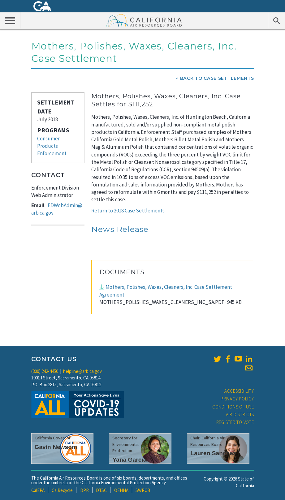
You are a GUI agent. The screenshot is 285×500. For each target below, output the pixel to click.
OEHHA (121, 490)
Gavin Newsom (56, 447)
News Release (120, 229)
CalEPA (38, 490)
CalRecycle (62, 490)
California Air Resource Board (144, 20)
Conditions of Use (233, 407)
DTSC (101, 490)
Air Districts (240, 414)
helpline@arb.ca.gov (82, 371)
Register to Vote (235, 422)
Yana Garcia (129, 459)
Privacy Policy (237, 399)
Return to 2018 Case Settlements (128, 210)
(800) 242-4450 (44, 371)
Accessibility (239, 391)
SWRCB (143, 490)
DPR (84, 490)
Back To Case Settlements (217, 78)
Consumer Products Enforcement (52, 146)
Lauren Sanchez (213, 453)
